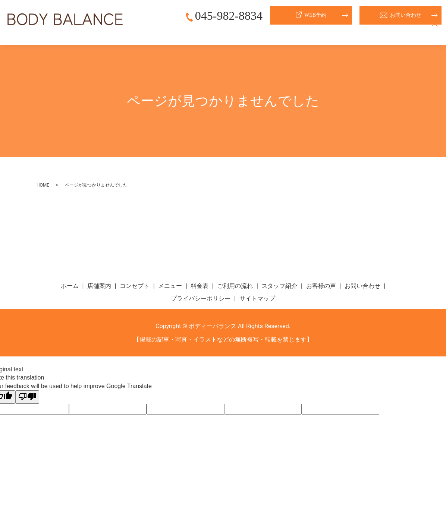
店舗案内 (194, 33)
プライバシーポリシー (200, 298)
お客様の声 (406, 33)
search (435, 33)
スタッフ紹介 (367, 33)
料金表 (291, 33)
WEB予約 (311, 15)
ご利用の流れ (325, 33)
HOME (43, 185)
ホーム (166, 33)
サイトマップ (257, 298)
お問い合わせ (400, 15)
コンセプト (229, 33)
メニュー (262, 33)
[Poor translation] (27, 397)
